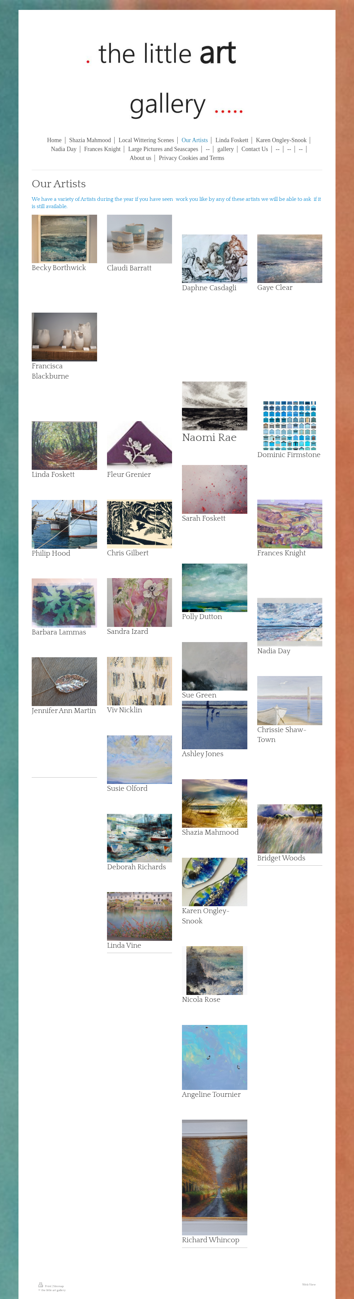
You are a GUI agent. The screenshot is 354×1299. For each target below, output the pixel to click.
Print (45, 1286)
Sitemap (58, 1286)
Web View (309, 1284)
